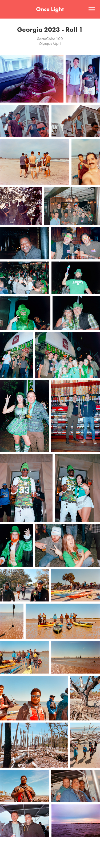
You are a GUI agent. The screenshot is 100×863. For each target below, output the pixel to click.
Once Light (50, 9)
